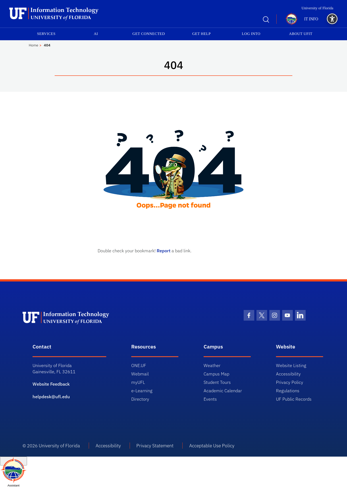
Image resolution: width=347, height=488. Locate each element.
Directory (140, 399)
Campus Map (216, 374)
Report (163, 251)
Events (210, 399)
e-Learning (141, 391)
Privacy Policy (289, 382)
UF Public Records (294, 399)
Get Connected (148, 34)
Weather (212, 365)
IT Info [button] (311, 19)
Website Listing (291, 365)
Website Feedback (51, 384)
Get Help (201, 34)
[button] (332, 18)
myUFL (138, 382)
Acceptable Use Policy (211, 445)
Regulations (287, 391)
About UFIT (300, 34)
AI (96, 34)
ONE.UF (138, 365)
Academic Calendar (223, 391)
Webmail (140, 374)
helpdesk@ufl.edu (51, 397)
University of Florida (317, 8)
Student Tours (217, 382)
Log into (251, 34)
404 (47, 45)
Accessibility (288, 374)
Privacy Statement (155, 445)
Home (33, 45)
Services (46, 34)
